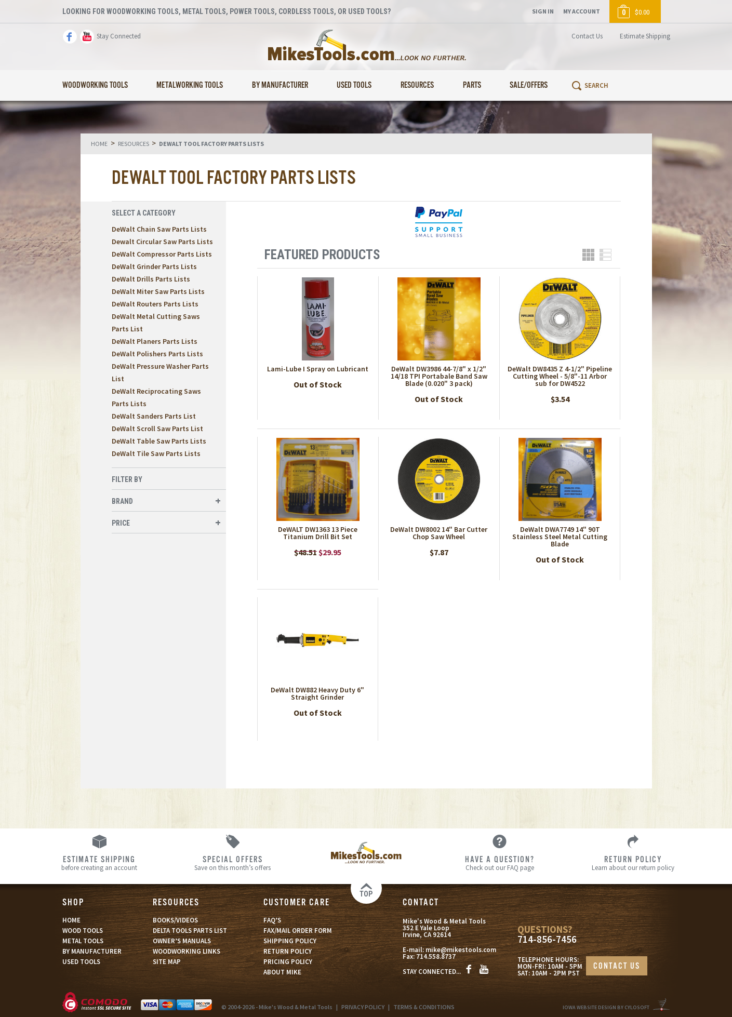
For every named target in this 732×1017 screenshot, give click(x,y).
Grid (588, 254)
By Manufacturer (280, 85)
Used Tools (354, 85)
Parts (472, 85)
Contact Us (587, 36)
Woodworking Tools (95, 85)
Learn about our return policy (633, 862)
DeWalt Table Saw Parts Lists (159, 441)
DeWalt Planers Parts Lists (154, 341)
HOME (71, 920)
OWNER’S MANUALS (182, 941)
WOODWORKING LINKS (186, 951)
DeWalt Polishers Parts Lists (157, 353)
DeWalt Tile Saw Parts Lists (156, 453)
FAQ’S (272, 920)
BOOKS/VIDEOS (175, 920)
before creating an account (99, 862)
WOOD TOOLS (82, 930)
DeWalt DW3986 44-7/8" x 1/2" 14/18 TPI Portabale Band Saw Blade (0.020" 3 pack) (439, 376)
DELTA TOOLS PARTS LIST (190, 930)
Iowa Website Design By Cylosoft (606, 1007)
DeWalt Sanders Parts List (154, 416)
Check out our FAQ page (499, 862)
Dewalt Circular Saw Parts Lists (162, 241)
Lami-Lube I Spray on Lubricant (317, 368)
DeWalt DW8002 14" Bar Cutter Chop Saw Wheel (438, 533)
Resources (417, 85)
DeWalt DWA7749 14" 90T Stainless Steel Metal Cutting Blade (559, 536)
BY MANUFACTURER (92, 951)
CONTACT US (616, 966)
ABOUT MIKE (282, 972)
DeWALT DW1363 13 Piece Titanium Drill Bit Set (317, 533)
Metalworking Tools (189, 85)
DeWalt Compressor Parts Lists (162, 254)
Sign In (543, 11)
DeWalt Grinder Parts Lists (154, 266)
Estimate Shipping (645, 36)
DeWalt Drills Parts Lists (151, 279)
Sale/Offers (529, 85)
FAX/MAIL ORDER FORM (297, 930)
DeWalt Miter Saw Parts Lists (158, 291)
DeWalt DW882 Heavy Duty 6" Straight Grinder (317, 693)
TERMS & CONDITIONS (424, 1006)
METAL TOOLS (82, 941)
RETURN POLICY (287, 951)
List (605, 254)
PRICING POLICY (287, 961)
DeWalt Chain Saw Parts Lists (159, 229)
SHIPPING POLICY (289, 941)
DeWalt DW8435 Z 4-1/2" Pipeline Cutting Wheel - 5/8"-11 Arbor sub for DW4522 (560, 376)
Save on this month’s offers (232, 862)
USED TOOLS (81, 961)
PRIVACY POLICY (362, 1006)
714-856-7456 (547, 939)
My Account (581, 11)
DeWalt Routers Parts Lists (155, 304)
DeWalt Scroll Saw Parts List (157, 428)
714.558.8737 (436, 956)
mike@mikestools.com (460, 949)
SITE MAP (167, 961)
